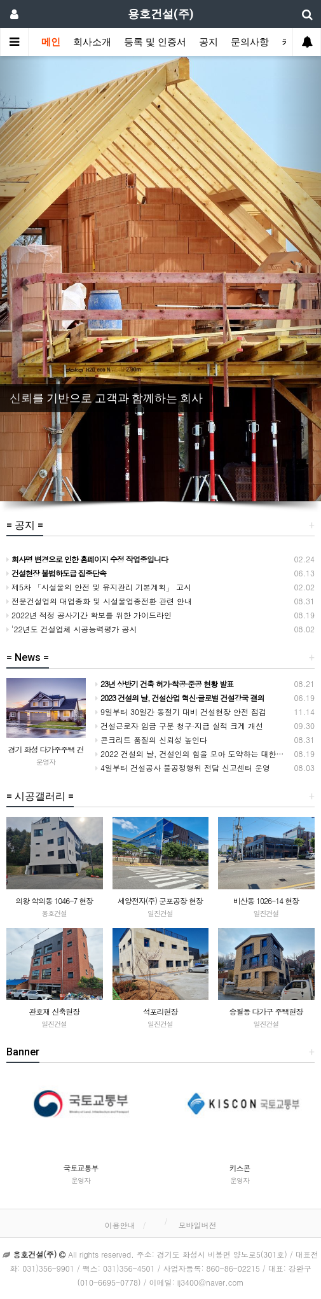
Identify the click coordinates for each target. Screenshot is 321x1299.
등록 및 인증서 (155, 42)
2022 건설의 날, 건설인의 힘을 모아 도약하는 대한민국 (193, 753)
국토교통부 (81, 1167)
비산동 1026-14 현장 (266, 900)
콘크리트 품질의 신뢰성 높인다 (151, 739)
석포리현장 (159, 1011)
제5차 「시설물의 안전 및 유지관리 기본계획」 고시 (98, 586)
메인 (50, 42)
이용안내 (119, 1224)
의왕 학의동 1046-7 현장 (54, 900)
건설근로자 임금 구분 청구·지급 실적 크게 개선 (179, 725)
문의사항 (250, 42)
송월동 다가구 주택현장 (266, 1011)
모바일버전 (198, 1224)
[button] (24, 278)
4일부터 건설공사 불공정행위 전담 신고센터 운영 (182, 767)
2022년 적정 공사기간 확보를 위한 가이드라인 (89, 614)
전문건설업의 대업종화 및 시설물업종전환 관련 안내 (99, 600)
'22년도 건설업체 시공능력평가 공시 (71, 628)
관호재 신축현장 (54, 1011)
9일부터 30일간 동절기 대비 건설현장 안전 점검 (180, 711)
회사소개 (92, 42)
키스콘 (239, 1167)
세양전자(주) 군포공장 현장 (160, 900)
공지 (208, 42)
